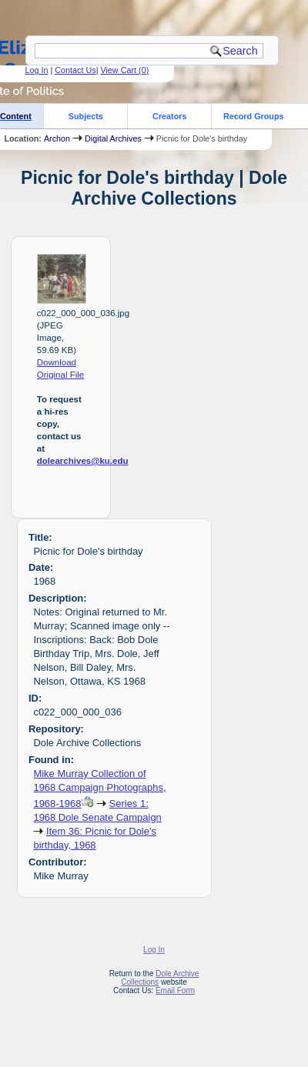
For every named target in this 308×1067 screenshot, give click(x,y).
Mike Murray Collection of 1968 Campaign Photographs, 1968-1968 (99, 788)
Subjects (86, 116)
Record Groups (253, 116)
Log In (36, 70)
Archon (57, 138)
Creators (169, 116)
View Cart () (124, 70)
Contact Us (75, 70)
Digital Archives (113, 138)
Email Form (175, 990)
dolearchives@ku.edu (83, 460)
